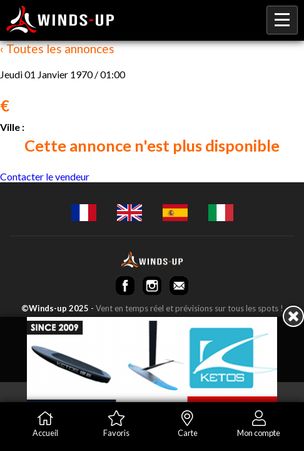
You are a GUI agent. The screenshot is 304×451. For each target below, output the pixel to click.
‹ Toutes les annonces (57, 48)
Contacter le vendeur (44, 176)
